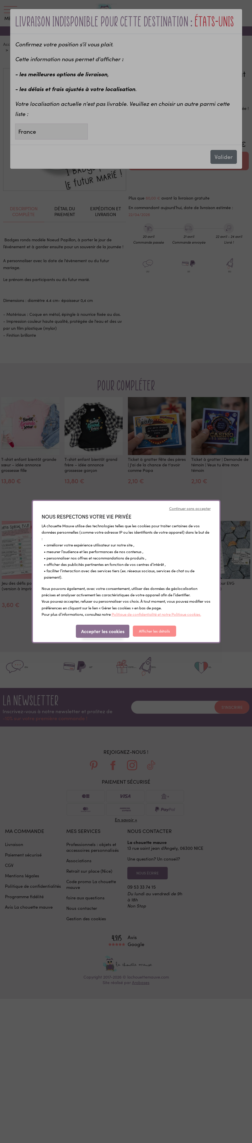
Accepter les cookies (102, 631)
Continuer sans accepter (190, 508)
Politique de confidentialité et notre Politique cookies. (156, 614)
